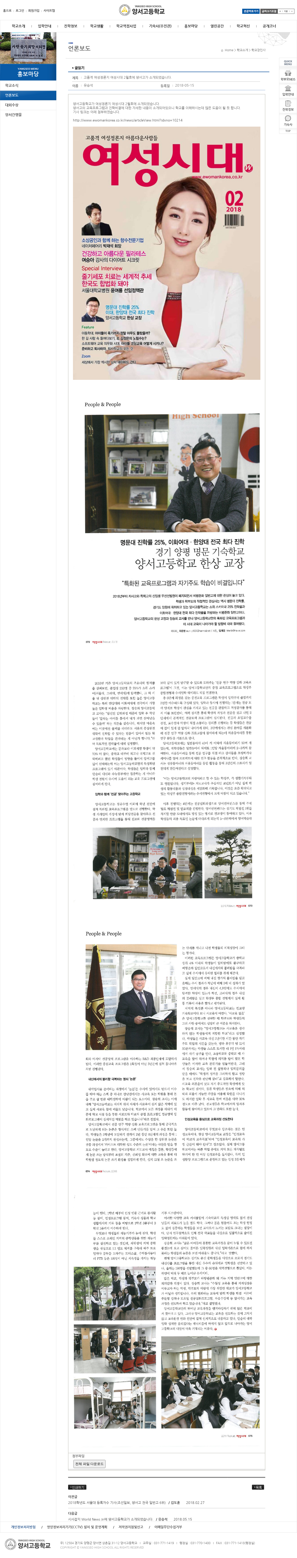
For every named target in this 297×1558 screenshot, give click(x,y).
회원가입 (33, 10)
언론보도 (11, 95)
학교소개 (18, 26)
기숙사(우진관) (160, 26)
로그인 (20, 10)
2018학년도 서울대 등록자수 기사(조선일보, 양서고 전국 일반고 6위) (117, 1502)
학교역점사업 (126, 26)
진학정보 (70, 26)
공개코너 (269, 26)
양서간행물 (13, 115)
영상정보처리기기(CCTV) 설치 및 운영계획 (77, 1527)
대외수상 (11, 105)
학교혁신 (243, 26)
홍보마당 (191, 26)
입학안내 (44, 26)
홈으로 (7, 10)
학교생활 (96, 26)
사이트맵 (49, 10)
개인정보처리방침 (23, 1527)
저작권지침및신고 (131, 1527)
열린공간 (217, 26)
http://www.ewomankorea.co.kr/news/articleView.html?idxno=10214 (128, 120)
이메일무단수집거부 (168, 1527)
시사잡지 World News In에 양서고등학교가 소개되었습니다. (111, 1519)
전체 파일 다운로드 (89, 1464)
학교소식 (11, 85)
